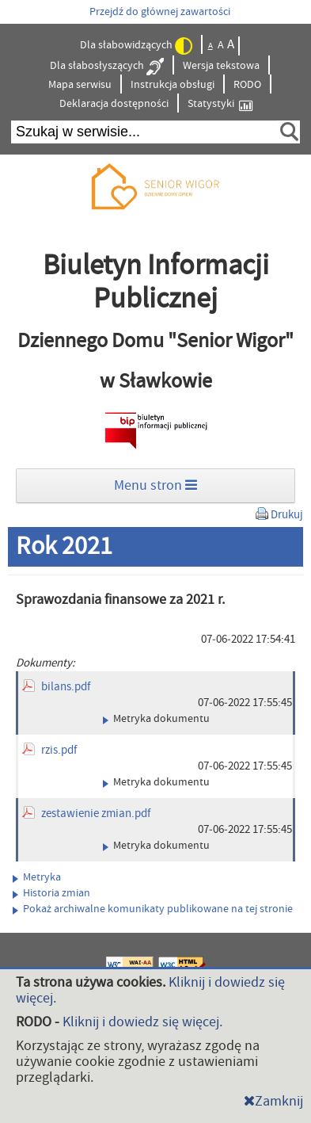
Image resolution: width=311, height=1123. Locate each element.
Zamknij (273, 1101)
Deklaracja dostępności (114, 104)
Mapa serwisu (80, 85)
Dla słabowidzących (136, 46)
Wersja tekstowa (221, 66)
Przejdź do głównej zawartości (159, 12)
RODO (247, 85)
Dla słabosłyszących (107, 66)
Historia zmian (51, 893)
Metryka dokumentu (156, 719)
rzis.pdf (59, 750)
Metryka (37, 877)
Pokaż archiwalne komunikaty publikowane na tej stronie (153, 909)
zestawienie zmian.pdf (95, 813)
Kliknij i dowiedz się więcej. (142, 1022)
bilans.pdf (65, 686)
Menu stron (155, 485)
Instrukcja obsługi (172, 85)
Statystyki (220, 104)
